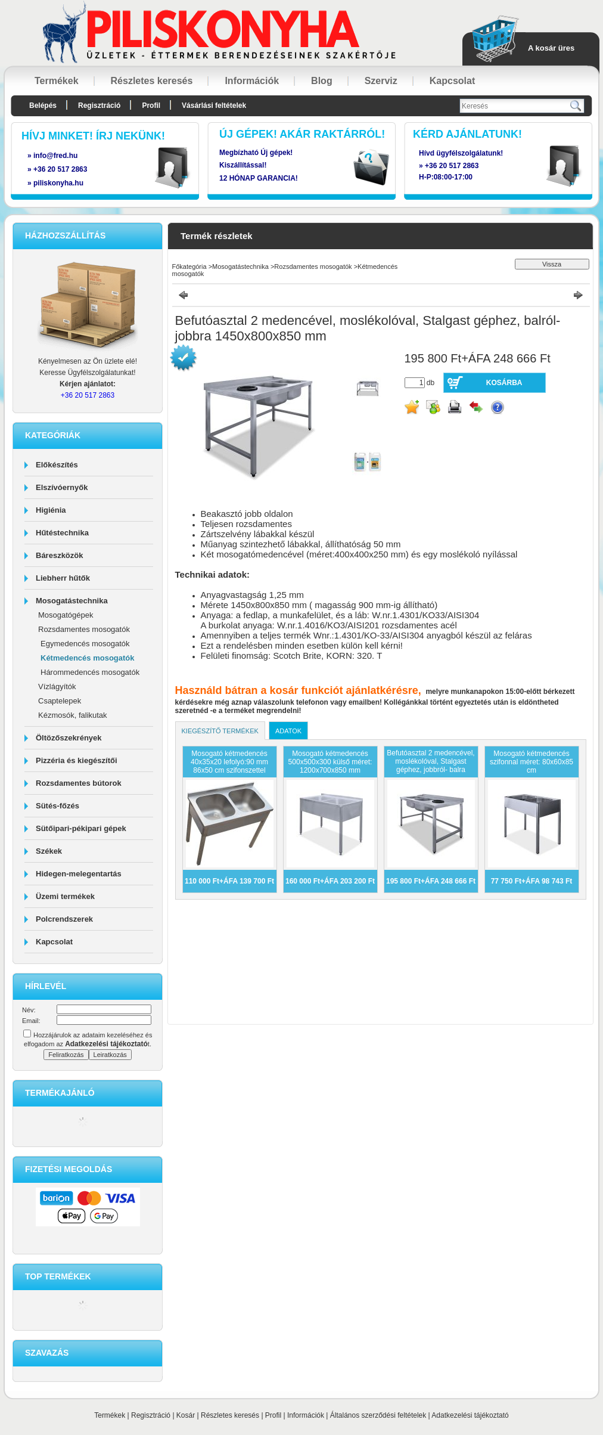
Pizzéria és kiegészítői (76, 760)
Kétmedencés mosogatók (88, 657)
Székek (49, 851)
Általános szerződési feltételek (378, 1415)
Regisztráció (150, 1415)
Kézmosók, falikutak (72, 715)
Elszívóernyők (62, 487)
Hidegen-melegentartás (79, 873)
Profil (273, 1415)
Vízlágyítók (57, 686)
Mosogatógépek (66, 614)
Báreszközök (59, 555)
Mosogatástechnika (72, 600)
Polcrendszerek (64, 919)
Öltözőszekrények (69, 737)
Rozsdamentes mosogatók (84, 629)
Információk (305, 1415)
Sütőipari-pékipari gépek (81, 828)
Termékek (109, 1415)
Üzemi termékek (65, 896)
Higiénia (51, 510)
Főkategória (189, 266)
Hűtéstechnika (62, 532)
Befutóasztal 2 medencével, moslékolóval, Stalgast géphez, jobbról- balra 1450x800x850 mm (430, 765)
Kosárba (504, 383)
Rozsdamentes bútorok (79, 783)
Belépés (43, 105)
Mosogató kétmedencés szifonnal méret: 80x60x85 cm (531, 761)
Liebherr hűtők (63, 578)
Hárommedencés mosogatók (90, 672)
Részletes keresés (230, 1415)
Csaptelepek (59, 700)
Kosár (185, 1415)
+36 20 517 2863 (451, 166)
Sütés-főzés (57, 805)
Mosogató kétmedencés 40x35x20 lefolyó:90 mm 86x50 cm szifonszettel (229, 761)
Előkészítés (57, 464)
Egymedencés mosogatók (85, 643)
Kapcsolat (54, 941)
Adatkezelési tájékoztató (469, 1415)
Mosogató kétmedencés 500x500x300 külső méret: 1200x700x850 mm (330, 761)
